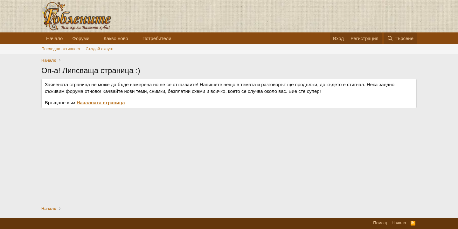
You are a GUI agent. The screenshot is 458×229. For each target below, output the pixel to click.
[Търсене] (400, 38)
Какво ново (116, 38)
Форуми (80, 38)
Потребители (156, 38)
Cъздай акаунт (100, 48)
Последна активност (60, 48)
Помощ (380, 222)
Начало (54, 38)
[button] (94, 38)
